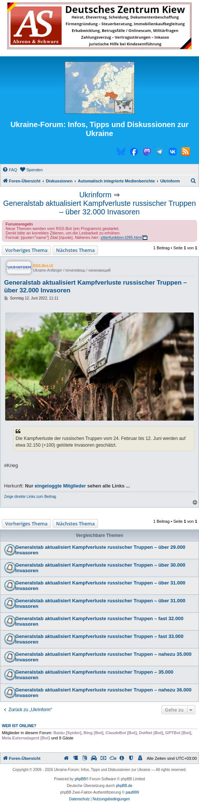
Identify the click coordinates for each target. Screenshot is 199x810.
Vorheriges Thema (26, 250)
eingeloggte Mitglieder (60, 486)
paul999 (132, 792)
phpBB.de (124, 786)
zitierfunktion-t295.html (121, 237)
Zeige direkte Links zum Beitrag (30, 497)
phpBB (80, 779)
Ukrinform (95, 195)
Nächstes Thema (75, 250)
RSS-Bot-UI (43, 266)
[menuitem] (9, 169)
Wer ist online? (19, 725)
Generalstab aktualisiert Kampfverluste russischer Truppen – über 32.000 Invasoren (99, 207)
